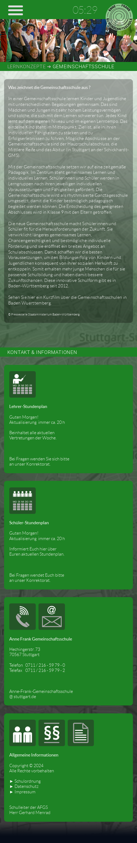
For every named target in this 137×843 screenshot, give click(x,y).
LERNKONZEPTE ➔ (29, 66)
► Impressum (22, 792)
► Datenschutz (23, 786)
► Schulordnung (25, 781)
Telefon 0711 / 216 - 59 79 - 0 (37, 665)
